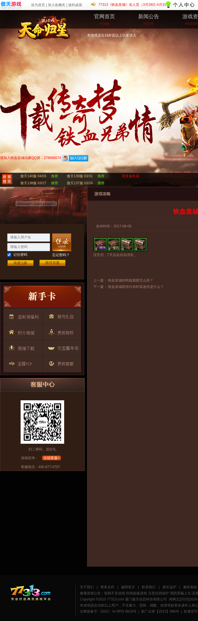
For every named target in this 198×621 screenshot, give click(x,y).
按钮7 (61, 347)
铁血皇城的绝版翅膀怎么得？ (130, 280)
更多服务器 (130, 176)
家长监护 (170, 587)
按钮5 (61, 331)
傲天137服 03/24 (80, 183)
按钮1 (42, 298)
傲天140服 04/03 (33, 176)
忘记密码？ (61, 255)
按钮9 (61, 362)
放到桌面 (75, 5)
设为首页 (38, 5)
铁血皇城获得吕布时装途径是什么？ (136, 287)
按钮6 (22, 347)
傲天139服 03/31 (80, 176)
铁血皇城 (22, 24)
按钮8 (22, 362)
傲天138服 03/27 (33, 183)
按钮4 (22, 331)
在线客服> (52, 458)
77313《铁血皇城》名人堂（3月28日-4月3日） (134, 5)
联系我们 (149, 587)
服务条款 (190, 587)
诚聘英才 (128, 587)
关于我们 (87, 587)
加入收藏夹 (56, 5)
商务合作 (107, 587)
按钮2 (22, 316)
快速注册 (20, 263)
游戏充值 (52, 263)
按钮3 (61, 316)
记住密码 (20, 255)
